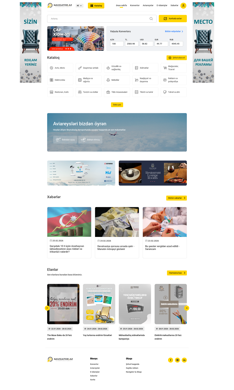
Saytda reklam (132, 368)
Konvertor (135, 5)
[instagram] (177, 360)
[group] (63, 313)
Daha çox (117, 105)
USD (142, 39)
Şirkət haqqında (132, 364)
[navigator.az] (60, 359)
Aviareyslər (148, 5)
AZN (112, 39)
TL (126, 39)
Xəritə (92, 380)
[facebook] (170, 360)
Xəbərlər (174, 5)
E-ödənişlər (162, 5)
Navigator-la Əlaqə (134, 372)
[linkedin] (184, 360)
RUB (171, 39)
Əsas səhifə (121, 5)
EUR (156, 39)
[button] (47, 308)
